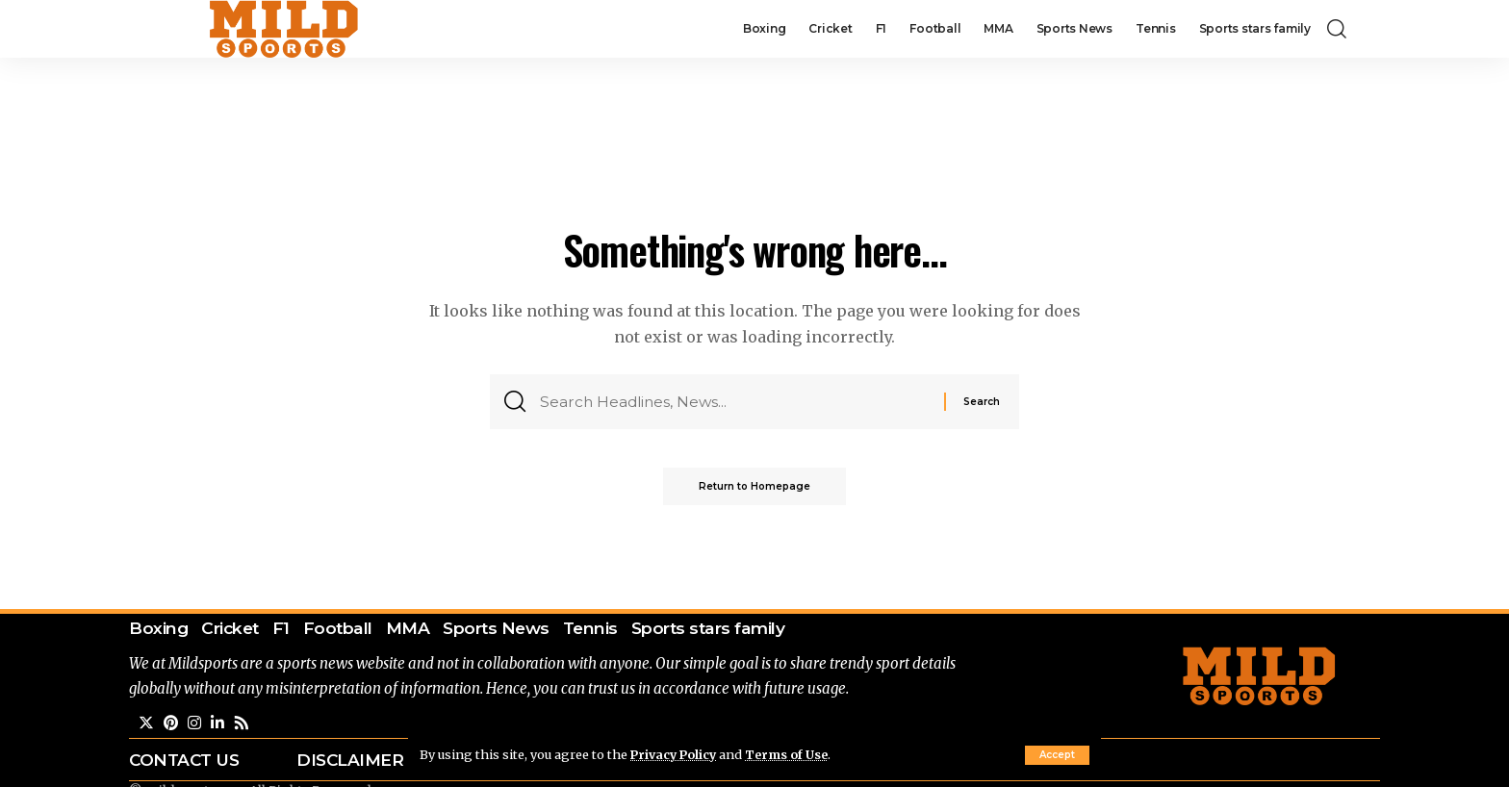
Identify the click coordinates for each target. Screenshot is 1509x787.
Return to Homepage (754, 489)
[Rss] (242, 724)
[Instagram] (195, 724)
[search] (1336, 29)
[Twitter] (146, 724)
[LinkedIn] (218, 724)
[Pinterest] (171, 724)
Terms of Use (791, 754)
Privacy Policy (675, 754)
